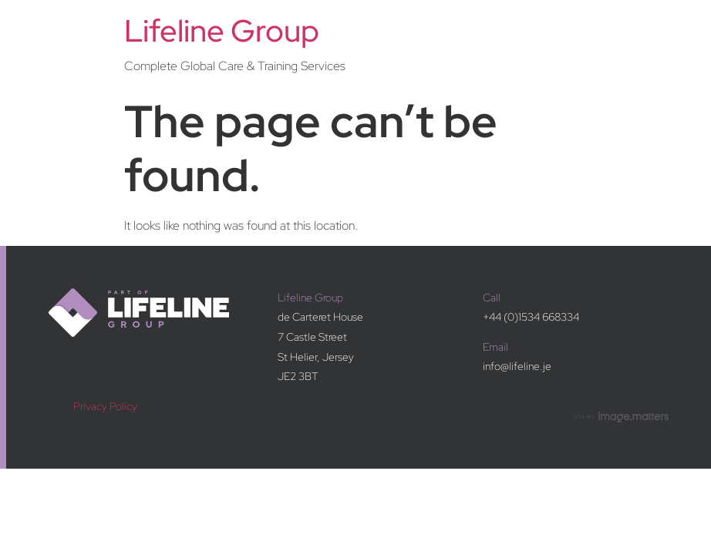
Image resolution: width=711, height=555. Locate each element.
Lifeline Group (221, 30)
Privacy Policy (105, 406)
